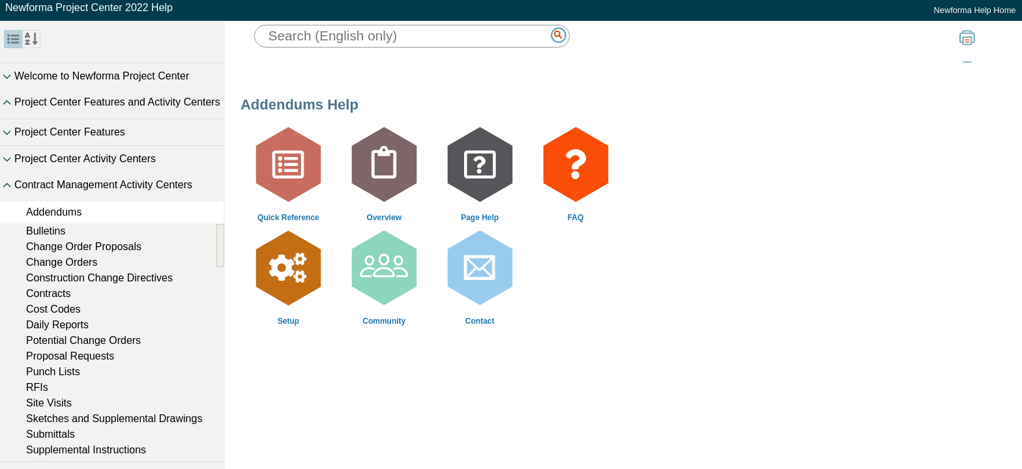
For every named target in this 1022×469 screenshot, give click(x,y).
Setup (288, 321)
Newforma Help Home (975, 10)
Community (383, 321)
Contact (480, 321)
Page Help (480, 217)
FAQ (576, 217)
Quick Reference (288, 217)
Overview (384, 217)
